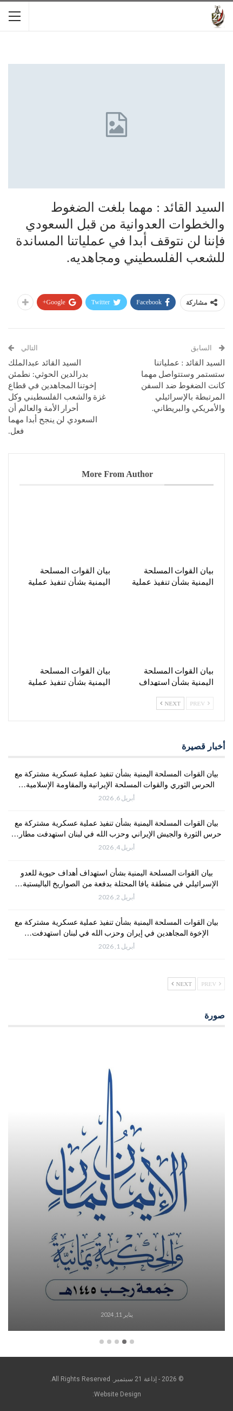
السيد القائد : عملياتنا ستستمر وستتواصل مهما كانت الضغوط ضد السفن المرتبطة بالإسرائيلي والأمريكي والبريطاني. (183, 385)
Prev (200, 703)
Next (170, 703)
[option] (116, 1186)
